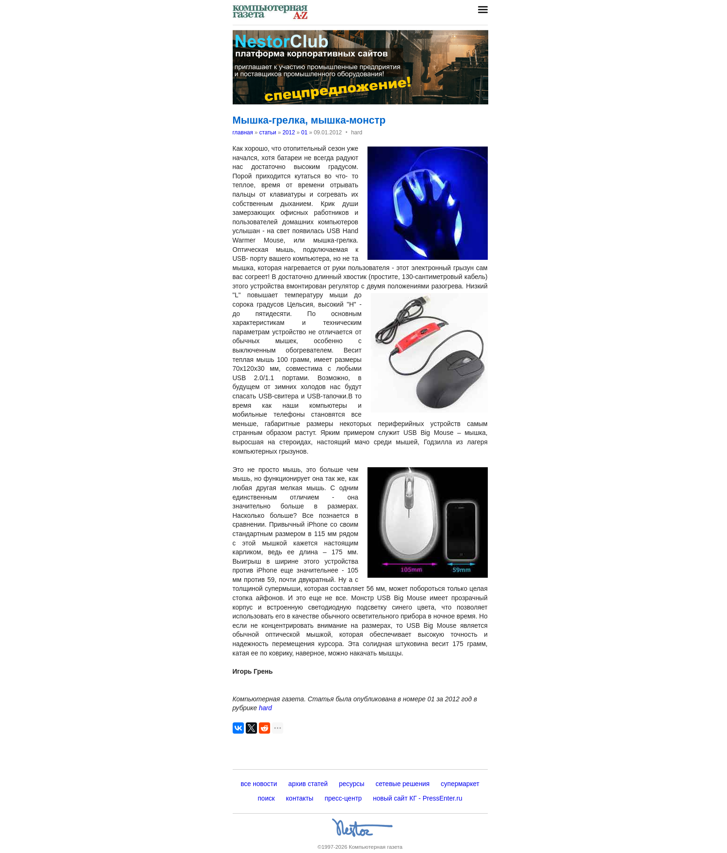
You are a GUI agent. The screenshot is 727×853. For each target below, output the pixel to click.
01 (304, 132)
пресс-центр (342, 798)
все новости (259, 783)
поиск (266, 798)
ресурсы (351, 783)
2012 (288, 132)
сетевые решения (402, 783)
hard (265, 708)
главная (243, 132)
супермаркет (460, 783)
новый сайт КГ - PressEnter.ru (418, 798)
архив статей (308, 783)
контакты (300, 798)
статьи (267, 132)
